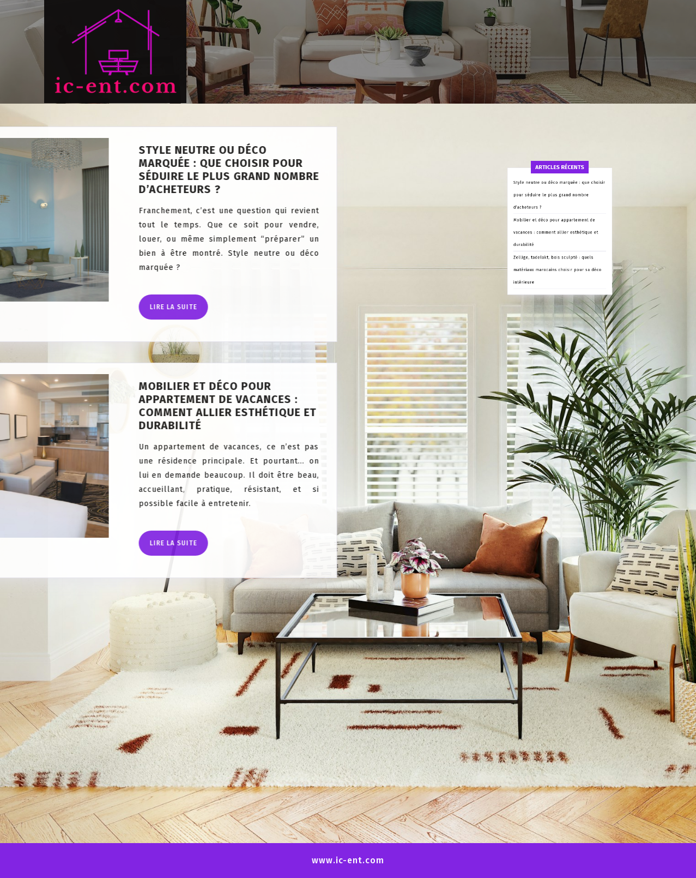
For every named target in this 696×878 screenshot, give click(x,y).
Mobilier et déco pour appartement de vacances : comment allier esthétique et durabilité (557, 307)
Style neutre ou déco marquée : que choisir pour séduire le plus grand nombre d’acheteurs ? (559, 283)
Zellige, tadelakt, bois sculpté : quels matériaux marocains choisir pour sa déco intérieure (558, 331)
